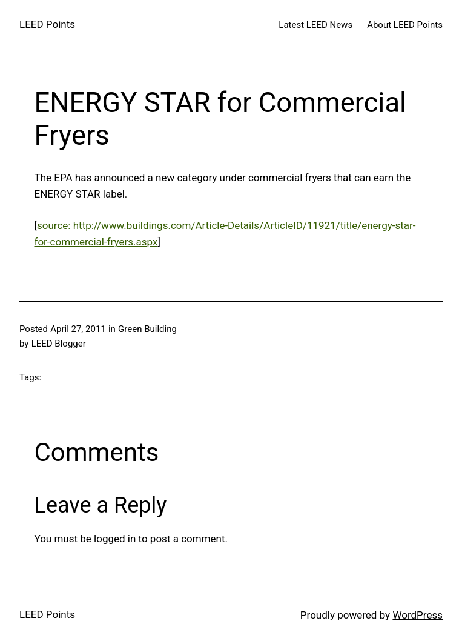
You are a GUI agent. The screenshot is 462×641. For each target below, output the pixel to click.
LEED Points (47, 24)
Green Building (147, 329)
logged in (115, 539)
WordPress (417, 615)
